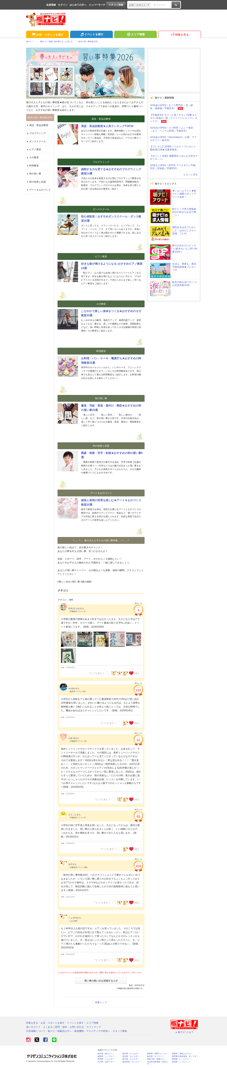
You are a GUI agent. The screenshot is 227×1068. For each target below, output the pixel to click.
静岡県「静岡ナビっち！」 (158, 1054)
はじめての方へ (78, 4)
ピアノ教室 (33, 149)
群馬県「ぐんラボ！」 (107, 1059)
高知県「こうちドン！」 (182, 1062)
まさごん (72, 814)
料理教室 (32, 165)
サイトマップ (94, 1027)
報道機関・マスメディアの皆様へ (92, 1031)
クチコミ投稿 (116, 4)
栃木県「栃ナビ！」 (106, 1054)
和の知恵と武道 (36, 181)
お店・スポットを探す (47, 35)
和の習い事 (33, 173)
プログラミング (36, 133)
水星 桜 (71, 738)
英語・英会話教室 (37, 125)
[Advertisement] (174, 70)
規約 (64, 1027)
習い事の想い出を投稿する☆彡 (101, 980)
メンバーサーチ (97, 4)
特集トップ (101, 1002)
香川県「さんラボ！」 (131, 1059)
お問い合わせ (77, 1027)
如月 (70, 864)
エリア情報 (135, 35)
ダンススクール (36, 141)
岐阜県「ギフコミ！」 (156, 1056)
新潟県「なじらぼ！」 (131, 1056)
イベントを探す (91, 35)
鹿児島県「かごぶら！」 (132, 1062)
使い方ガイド (33, 1027)
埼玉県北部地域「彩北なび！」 (157, 1063)
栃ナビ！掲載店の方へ (60, 1031)
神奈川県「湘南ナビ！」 (157, 1059)
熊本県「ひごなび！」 (131, 1054)
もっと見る (190, 174)
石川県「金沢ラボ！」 (107, 1062)
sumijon (71, 688)
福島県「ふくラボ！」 (107, 1056)
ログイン (63, 4)
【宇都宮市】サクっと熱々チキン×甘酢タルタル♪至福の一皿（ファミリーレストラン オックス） (173, 118)
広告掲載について (35, 1031)
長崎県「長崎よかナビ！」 (183, 1054)
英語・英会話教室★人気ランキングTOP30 (107, 126)
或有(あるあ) (74, 608)
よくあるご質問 (51, 1027)
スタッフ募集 (120, 1031)
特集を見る (179, 35)
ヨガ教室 (32, 157)
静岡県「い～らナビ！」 (182, 1059)
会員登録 (51, 4)
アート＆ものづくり (38, 189)
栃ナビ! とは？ (184, 1032)
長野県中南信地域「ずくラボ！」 (186, 1056)
